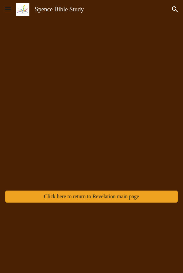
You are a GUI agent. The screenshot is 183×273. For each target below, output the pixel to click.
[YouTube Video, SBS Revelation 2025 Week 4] (91, 129)
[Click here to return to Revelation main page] (92, 196)
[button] (8, 9)
